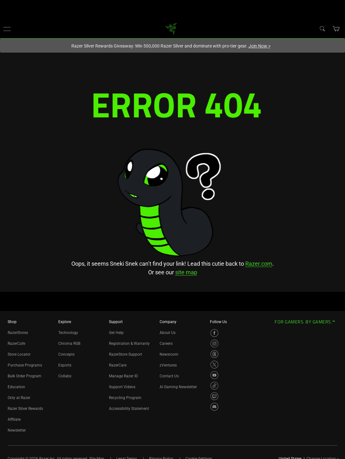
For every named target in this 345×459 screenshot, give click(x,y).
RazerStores (18, 332)
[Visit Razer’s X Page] (214, 364)
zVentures (168, 365)
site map (186, 272)
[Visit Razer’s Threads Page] (214, 354)
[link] (170, 28)
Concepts (66, 354)
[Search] (322, 28)
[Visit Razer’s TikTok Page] (214, 385)
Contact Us (169, 376)
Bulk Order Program (24, 376)
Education (16, 387)
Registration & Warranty (129, 343)
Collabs (64, 376)
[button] (7, 29)
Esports (64, 365)
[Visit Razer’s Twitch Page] (214, 396)
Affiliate (14, 419)
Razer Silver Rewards (25, 408)
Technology (68, 332)
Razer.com (258, 263)
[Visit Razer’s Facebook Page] (214, 333)
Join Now (259, 45)
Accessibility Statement (129, 408)
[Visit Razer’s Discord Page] (214, 406)
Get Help (116, 332)
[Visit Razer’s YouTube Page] (214, 375)
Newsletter (17, 430)
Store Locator (19, 354)
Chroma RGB (69, 343)
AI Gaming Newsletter (178, 387)
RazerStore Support (125, 354)
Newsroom (169, 354)
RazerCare (117, 365)
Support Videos (122, 387)
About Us (168, 332)
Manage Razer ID (123, 376)
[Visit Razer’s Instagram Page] (214, 343)
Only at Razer (19, 398)
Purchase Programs (25, 365)
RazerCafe (16, 343)
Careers (166, 343)
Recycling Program (125, 398)
